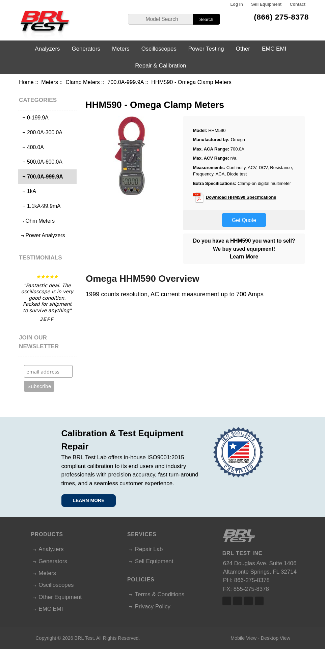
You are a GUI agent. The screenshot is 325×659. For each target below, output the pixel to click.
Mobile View (243, 638)
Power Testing (206, 49)
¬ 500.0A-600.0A (41, 162)
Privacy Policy (152, 606)
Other (243, 49)
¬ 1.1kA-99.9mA (40, 206)
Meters (49, 82)
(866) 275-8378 (281, 16)
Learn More (244, 256)
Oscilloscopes (159, 49)
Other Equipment (60, 597)
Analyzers (47, 49)
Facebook (226, 601)
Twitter (237, 601)
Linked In (248, 601)
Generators (86, 49)
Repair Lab (149, 549)
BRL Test (84, 638)
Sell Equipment (266, 4)
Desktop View (275, 638)
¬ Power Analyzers (42, 235)
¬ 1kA (28, 191)
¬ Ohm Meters (37, 221)
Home (26, 82)
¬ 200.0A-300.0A (41, 132)
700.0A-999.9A (125, 82)
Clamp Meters (82, 82)
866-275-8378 (252, 580)
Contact (297, 4)
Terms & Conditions (159, 594)
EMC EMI (274, 49)
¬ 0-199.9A (34, 117)
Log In (236, 4)
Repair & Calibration (160, 65)
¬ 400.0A (32, 147)
